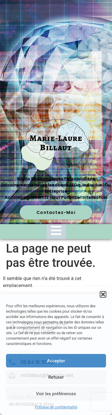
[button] (103, 294)
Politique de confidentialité (56, 407)
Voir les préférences (56, 393)
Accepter (56, 361)
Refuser (56, 377)
